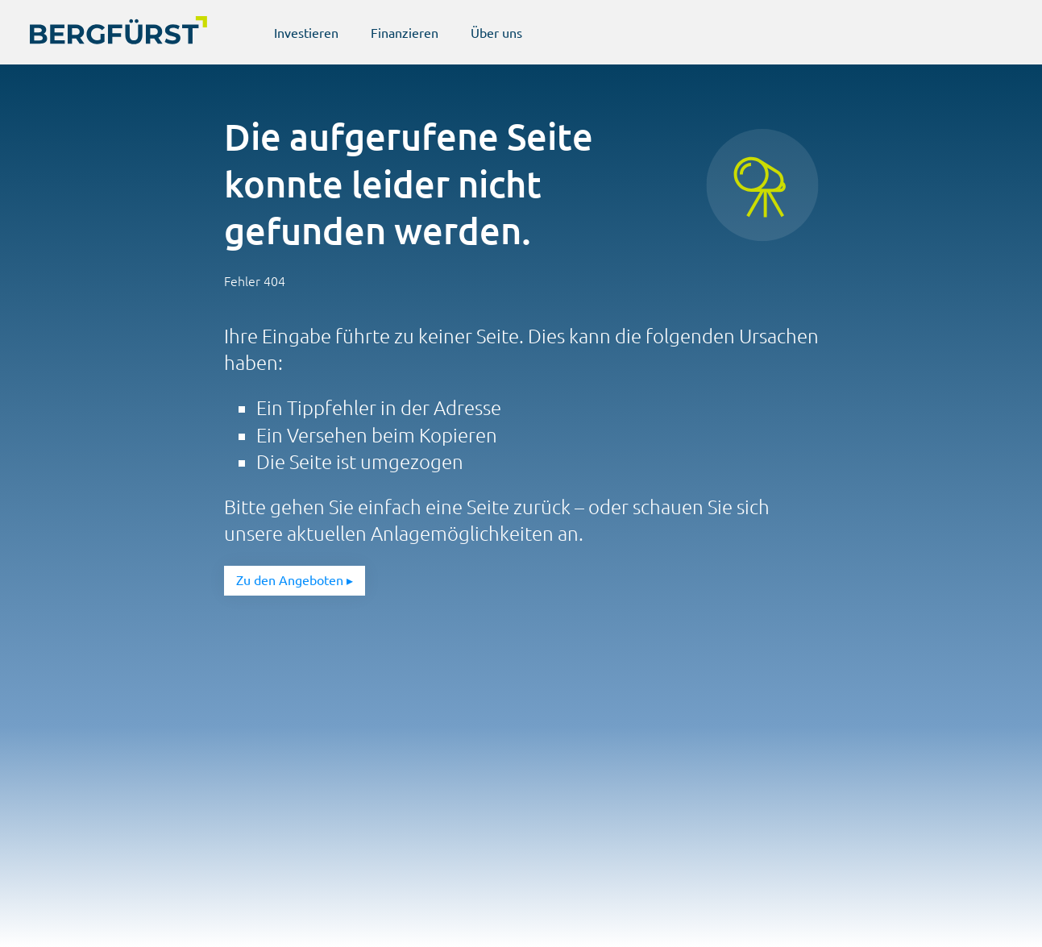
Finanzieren (404, 33)
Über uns (496, 33)
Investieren (306, 33)
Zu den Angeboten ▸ (294, 580)
